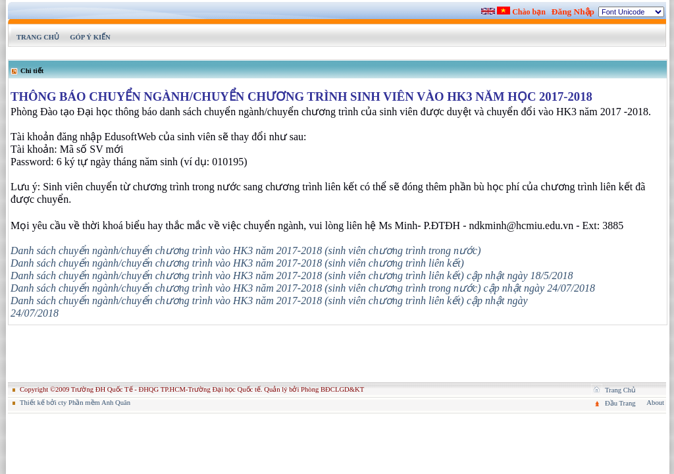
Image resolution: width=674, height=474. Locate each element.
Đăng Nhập (573, 11)
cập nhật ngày (497, 300)
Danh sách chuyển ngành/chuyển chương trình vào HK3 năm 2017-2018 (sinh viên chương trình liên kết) (237, 263)
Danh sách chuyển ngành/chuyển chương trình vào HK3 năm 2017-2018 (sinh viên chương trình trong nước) (246, 250)
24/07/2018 (35, 313)
